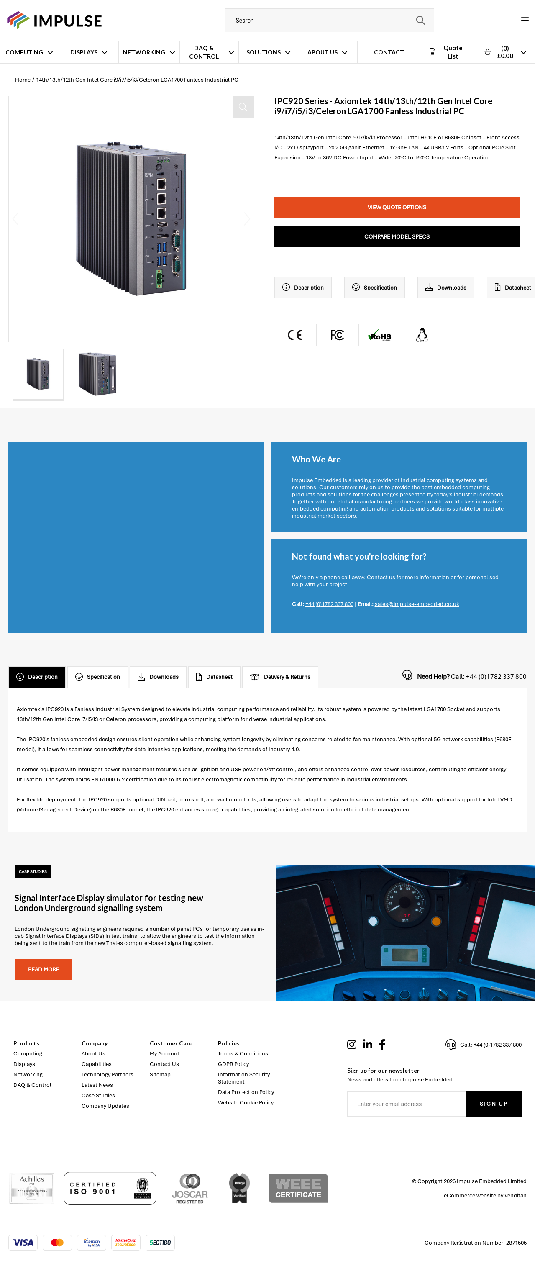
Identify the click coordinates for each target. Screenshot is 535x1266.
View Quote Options (397, 207)
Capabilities (97, 1064)
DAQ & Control (204, 52)
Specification (374, 287)
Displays (83, 52)
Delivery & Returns (280, 677)
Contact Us (164, 1064)
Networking (144, 52)
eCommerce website (470, 1195)
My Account (164, 1053)
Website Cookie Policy (246, 1102)
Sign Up (494, 1103)
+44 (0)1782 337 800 (329, 604)
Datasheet (214, 677)
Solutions (263, 52)
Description (303, 287)
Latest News (97, 1085)
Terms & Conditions (243, 1053)
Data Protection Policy (246, 1092)
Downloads (445, 287)
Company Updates (105, 1105)
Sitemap (160, 1074)
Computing (24, 52)
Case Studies (98, 1095)
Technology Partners (107, 1074)
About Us (322, 52)
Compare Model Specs (397, 236)
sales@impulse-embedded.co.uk (417, 604)
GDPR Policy (233, 1064)
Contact (389, 52)
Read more (43, 969)
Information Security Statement (244, 1078)
